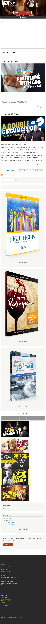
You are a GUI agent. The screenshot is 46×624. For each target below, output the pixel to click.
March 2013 (9, 522)
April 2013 (9, 520)
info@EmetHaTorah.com (8, 577)
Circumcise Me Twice (10, 114)
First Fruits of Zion (6, 599)
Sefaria (3, 602)
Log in (5, 508)
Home (3, 21)
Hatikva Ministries (5, 601)
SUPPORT (8, 545)
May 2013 (9, 518)
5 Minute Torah (5, 597)
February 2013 (10, 524)
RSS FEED (23, 418)
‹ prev (20, 529)
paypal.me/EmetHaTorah (9, 584)
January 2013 (9, 526)
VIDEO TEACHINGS (22, 13)
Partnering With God (10, 61)
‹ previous (12, 170)
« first (7, 170)
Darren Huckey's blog (39, 107)
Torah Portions (5, 604)
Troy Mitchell (4, 605)
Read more (29, 107)
